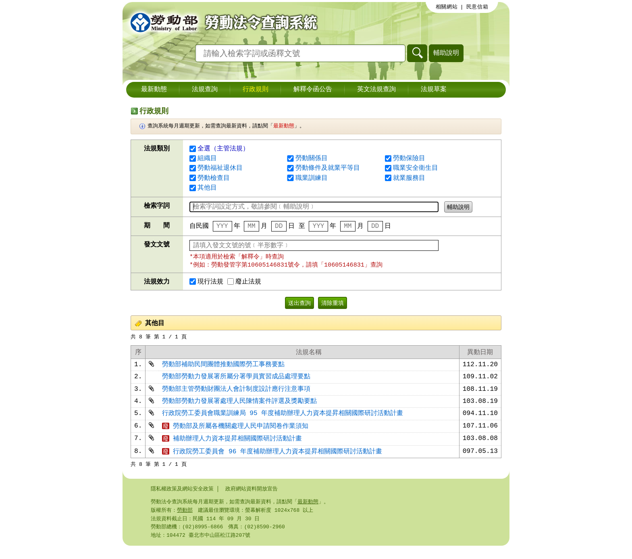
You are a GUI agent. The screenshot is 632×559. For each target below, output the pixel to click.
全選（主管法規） (219, 148)
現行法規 (206, 283)
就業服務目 (409, 178)
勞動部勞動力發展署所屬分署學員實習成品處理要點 (236, 381)
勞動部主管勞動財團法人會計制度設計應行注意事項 (236, 394)
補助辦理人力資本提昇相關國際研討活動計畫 (232, 448)
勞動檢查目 (214, 178)
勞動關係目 (311, 158)
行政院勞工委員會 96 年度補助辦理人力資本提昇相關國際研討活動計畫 (272, 461)
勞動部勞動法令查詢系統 (221, 22)
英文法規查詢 (376, 89)
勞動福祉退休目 (220, 168)
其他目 (207, 188)
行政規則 (255, 89)
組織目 (207, 158)
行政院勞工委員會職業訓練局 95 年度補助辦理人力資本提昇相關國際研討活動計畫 (282, 421)
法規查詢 (205, 89)
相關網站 (447, 6)
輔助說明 (446, 52)
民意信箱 (477, 6)
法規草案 (434, 89)
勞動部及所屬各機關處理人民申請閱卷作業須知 (235, 434)
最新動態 (154, 89)
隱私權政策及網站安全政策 (182, 499)
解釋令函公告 (312, 89)
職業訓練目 (311, 178)
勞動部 (185, 522)
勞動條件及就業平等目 (327, 168)
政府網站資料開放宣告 (251, 499)
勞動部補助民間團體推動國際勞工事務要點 (223, 368)
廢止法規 (244, 283)
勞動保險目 (409, 158)
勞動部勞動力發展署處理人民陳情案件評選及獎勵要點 (239, 408)
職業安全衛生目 (415, 168)
